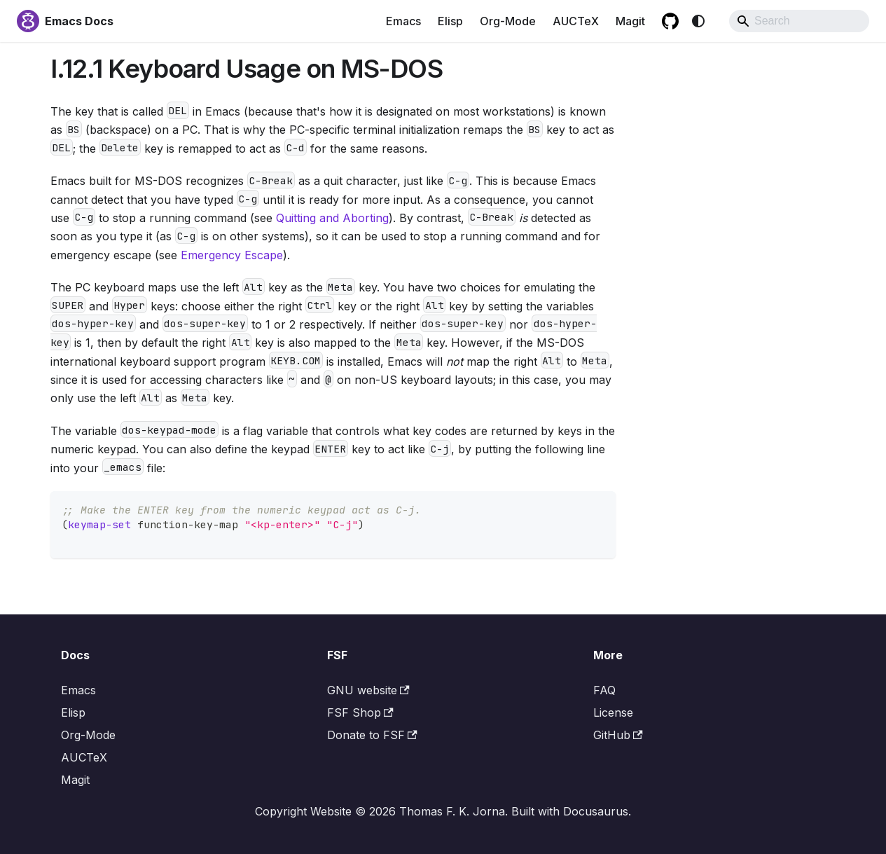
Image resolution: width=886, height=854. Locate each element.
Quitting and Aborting (332, 218)
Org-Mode (508, 21)
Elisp (450, 21)
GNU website (368, 690)
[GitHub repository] (670, 21)
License (613, 712)
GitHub (618, 735)
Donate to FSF (372, 735)
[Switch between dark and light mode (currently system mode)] (698, 21)
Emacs (403, 21)
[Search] (799, 21)
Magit (630, 21)
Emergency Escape (232, 255)
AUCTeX (576, 21)
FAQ (604, 690)
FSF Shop (360, 712)
